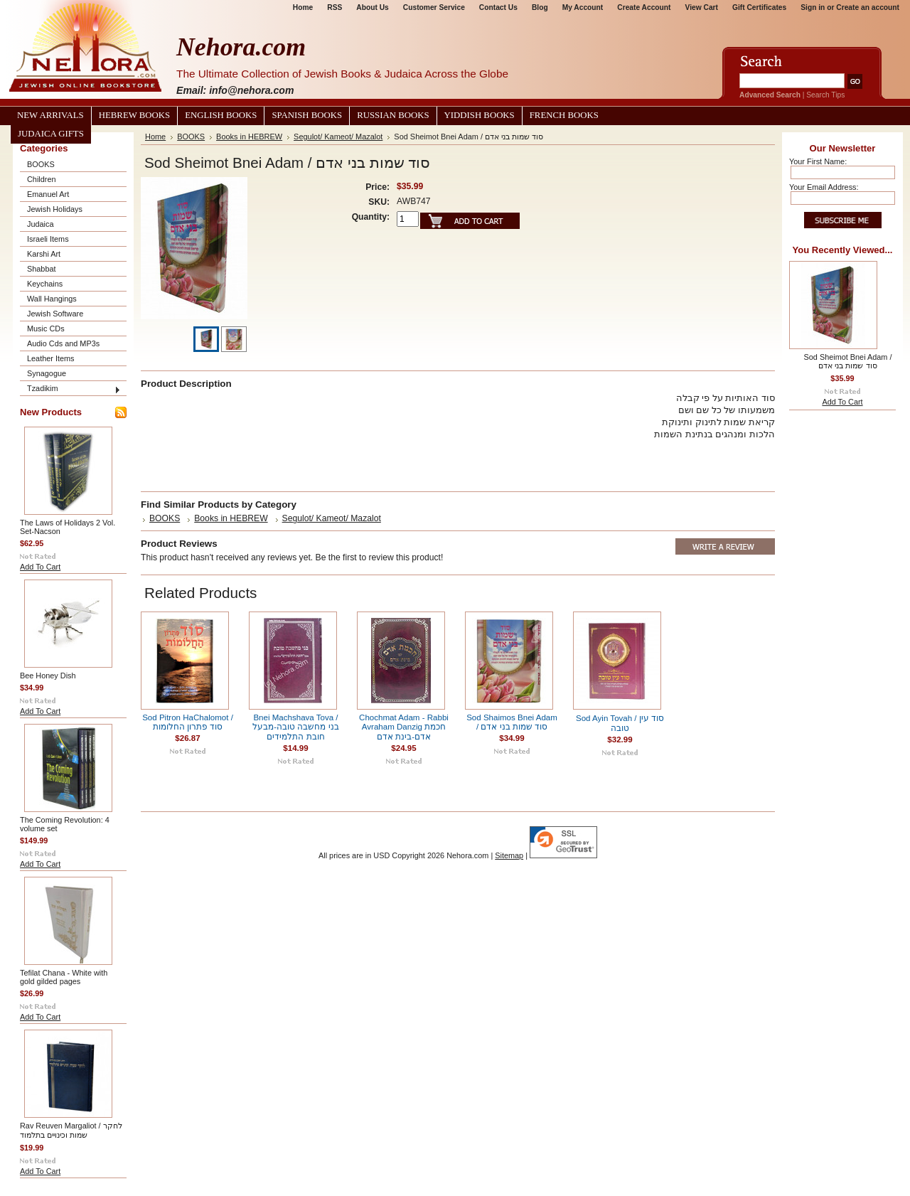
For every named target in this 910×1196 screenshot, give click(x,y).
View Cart (701, 7)
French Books (564, 115)
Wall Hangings (52, 298)
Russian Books (393, 115)
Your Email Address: (824, 187)
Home (303, 7)
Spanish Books (307, 115)
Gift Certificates (759, 7)
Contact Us (498, 7)
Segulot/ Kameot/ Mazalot (338, 136)
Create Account (643, 7)
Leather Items (51, 358)
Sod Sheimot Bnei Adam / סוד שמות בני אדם (848, 361)
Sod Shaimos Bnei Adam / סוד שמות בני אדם (511, 722)
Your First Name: (818, 161)
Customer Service (434, 7)
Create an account (867, 7)
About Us (372, 7)
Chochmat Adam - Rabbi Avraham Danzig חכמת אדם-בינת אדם (404, 727)
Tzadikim (42, 388)
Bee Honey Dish (48, 675)
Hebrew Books (134, 115)
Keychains (45, 283)
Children (41, 179)
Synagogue (46, 373)
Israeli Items (48, 239)
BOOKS (41, 164)
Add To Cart (40, 566)
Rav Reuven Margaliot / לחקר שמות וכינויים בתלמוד (71, 1130)
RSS (334, 7)
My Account (583, 7)
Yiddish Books (479, 115)
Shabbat (41, 269)
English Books (221, 115)
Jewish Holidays (54, 209)
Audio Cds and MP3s (63, 343)
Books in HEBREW (249, 136)
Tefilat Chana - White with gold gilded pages (63, 977)
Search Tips (825, 95)
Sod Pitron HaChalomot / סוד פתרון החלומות (187, 722)
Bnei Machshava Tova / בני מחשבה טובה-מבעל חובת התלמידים (295, 727)
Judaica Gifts (51, 134)
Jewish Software (55, 313)
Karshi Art (43, 254)
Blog (540, 7)
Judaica (40, 224)
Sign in (813, 7)
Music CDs (46, 328)
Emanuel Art (48, 194)
